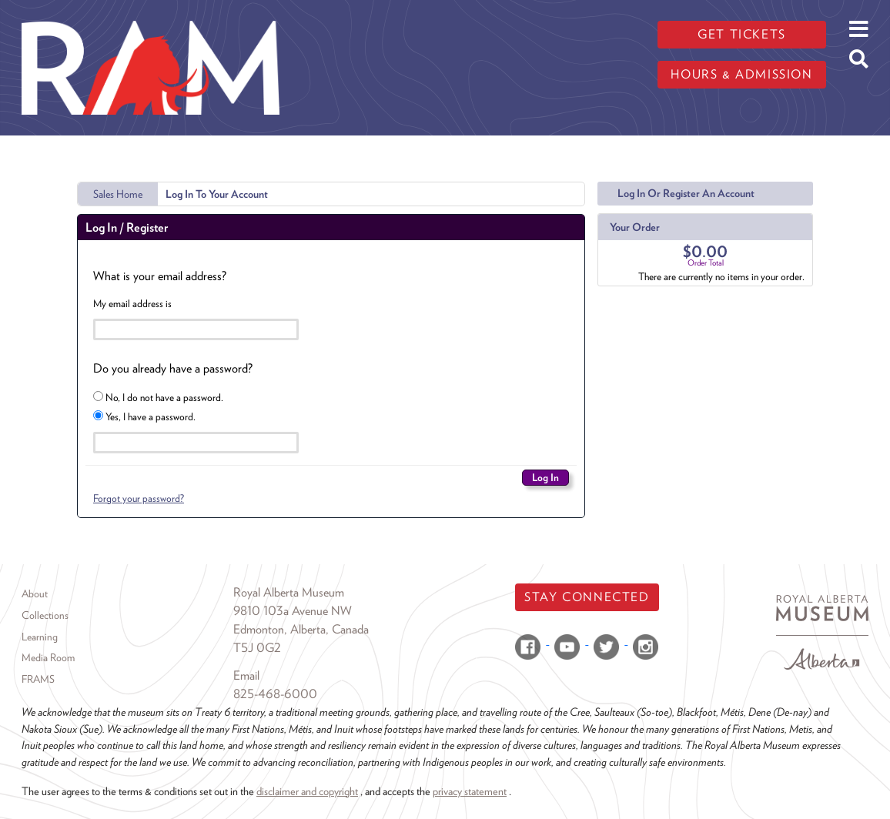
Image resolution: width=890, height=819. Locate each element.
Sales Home (117, 194)
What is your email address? (159, 276)
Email (246, 675)
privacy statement (470, 790)
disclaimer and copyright (307, 790)
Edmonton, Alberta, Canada (301, 629)
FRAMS (38, 679)
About (35, 593)
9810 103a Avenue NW (292, 610)
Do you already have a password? (173, 368)
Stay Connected (586, 597)
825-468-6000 (275, 694)
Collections (45, 615)
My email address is (132, 303)
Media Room (48, 657)
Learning (40, 636)
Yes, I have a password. (144, 416)
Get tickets (742, 34)
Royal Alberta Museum (288, 592)
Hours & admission (741, 74)
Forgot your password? (138, 498)
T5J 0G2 (257, 647)
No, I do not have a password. (158, 397)
